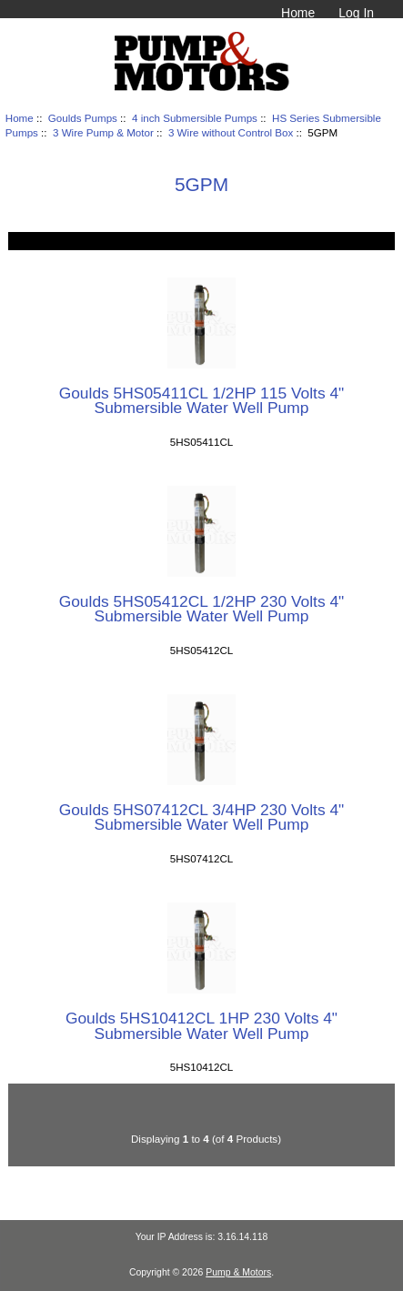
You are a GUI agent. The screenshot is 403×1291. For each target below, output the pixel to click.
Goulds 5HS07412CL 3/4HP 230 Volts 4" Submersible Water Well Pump (202, 817)
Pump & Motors (238, 1272)
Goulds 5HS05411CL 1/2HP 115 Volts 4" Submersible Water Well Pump (202, 400)
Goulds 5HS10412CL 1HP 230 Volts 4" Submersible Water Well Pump (201, 1025)
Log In (356, 12)
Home (298, 12)
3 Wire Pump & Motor (103, 132)
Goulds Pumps (82, 118)
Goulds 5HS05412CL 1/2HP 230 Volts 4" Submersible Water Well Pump (202, 608)
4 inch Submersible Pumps (194, 118)
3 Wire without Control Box (230, 132)
